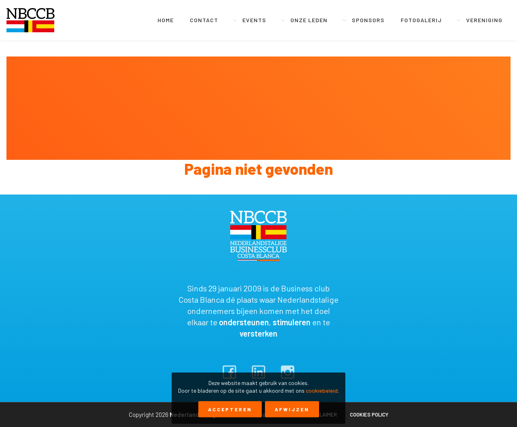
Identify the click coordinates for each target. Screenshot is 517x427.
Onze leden (309, 20)
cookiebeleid (322, 390)
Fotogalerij (421, 20)
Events (254, 20)
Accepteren (230, 409)
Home (166, 20)
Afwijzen (292, 409)
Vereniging (484, 20)
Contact (204, 20)
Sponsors (368, 20)
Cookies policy (369, 414)
